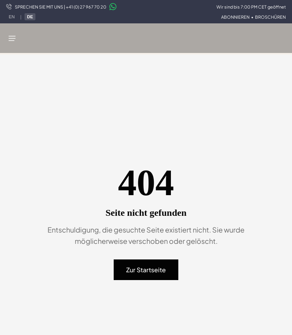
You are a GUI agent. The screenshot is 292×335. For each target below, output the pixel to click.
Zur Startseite (146, 270)
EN (11, 16)
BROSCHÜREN (270, 16)
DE (30, 16)
